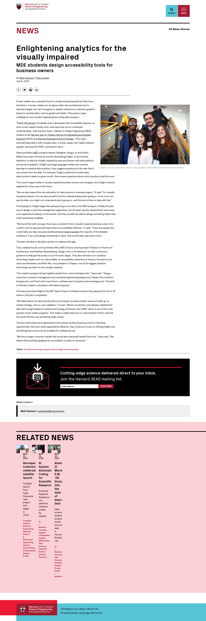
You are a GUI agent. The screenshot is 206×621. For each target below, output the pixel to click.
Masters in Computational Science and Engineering (134, 574)
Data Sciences (107, 511)
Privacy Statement (183, 614)
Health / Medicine (162, 515)
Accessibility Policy (167, 614)
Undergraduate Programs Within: (39, 565)
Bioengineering (30, 575)
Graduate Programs (81, 564)
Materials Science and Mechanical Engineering (40, 594)
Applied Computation (110, 509)
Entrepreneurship (71, 352)
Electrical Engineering (49, 509)
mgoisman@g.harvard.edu (51, 414)
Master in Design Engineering (129, 580)
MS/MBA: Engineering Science (130, 584)
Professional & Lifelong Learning (136, 593)
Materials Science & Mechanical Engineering (41, 511)
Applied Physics (77, 573)
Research (101, 514)
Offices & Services (175, 577)
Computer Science (50, 352)
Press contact (42, 81)
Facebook (165, 607)
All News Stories (179, 32)
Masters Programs (127, 564)
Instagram (177, 607)
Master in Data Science (126, 569)
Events (169, 573)
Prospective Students (172, 583)
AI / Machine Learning (33, 352)
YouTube (182, 607)
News (168, 569)
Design (60, 352)
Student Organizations (32, 514)
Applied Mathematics (91, 511)
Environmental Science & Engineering (42, 588)
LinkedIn (188, 607)
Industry (93, 514)
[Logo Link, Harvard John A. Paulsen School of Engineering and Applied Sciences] (36, 8)
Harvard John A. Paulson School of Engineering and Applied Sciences (36, 550)
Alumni (169, 593)
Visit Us (169, 588)
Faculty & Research (176, 564)
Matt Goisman (26, 81)
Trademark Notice (152, 614)
